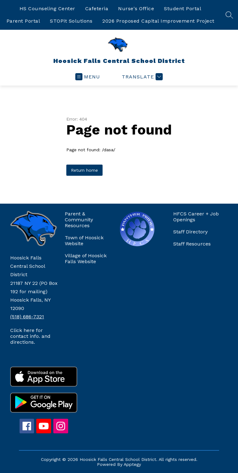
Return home (84, 170)
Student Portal (182, 8)
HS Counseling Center (47, 8)
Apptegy (132, 464)
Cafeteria (96, 8)
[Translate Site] (141, 77)
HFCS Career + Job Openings (196, 217)
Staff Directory (190, 232)
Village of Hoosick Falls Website (86, 258)
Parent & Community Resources (79, 219)
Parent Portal (23, 21)
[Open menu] (87, 77)
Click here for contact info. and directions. (30, 336)
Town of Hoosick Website (84, 240)
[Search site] (229, 15)
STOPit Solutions (71, 21)
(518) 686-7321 (27, 317)
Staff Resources (192, 244)
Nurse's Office (136, 8)
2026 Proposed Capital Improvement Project (158, 21)
